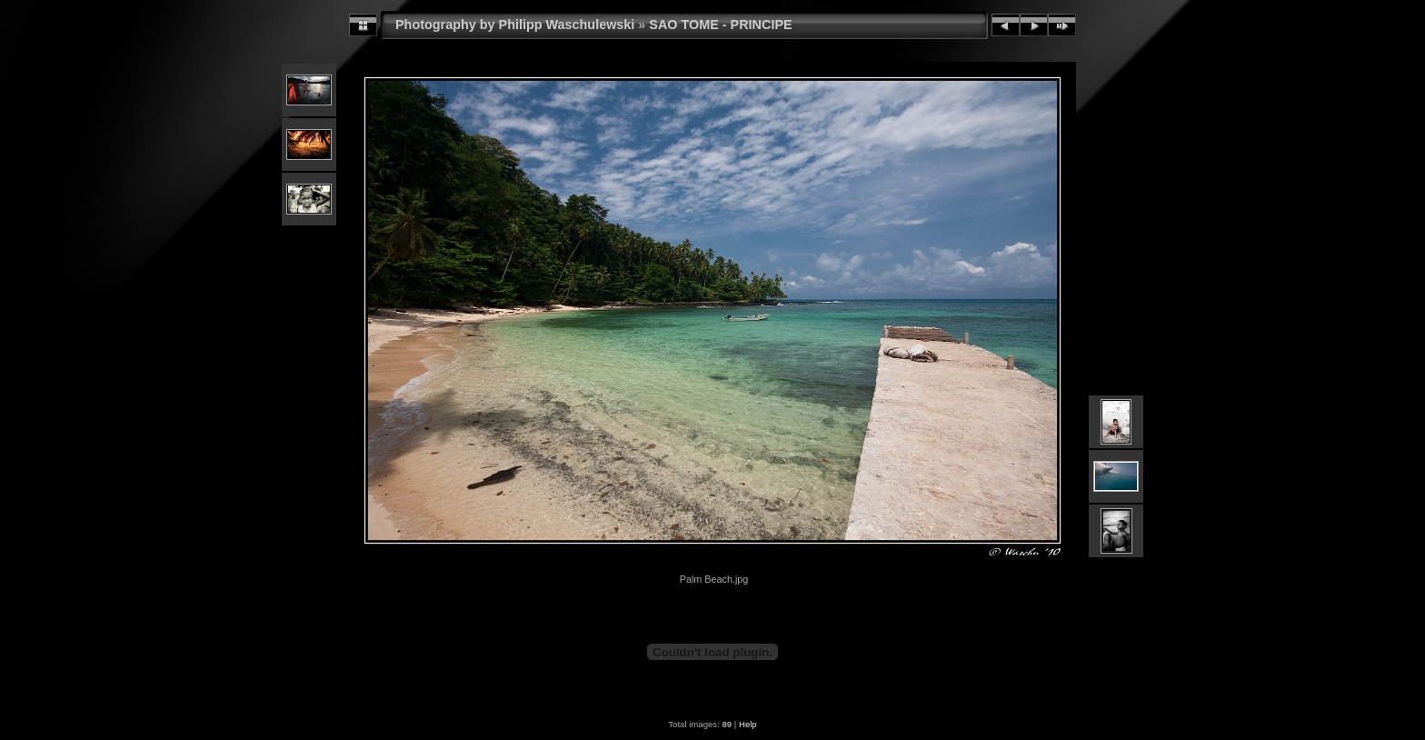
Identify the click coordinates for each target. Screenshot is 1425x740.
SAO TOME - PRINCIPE (720, 24)
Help (748, 724)
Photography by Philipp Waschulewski (514, 24)
